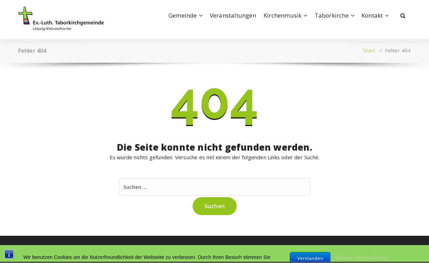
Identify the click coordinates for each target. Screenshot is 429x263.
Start (369, 50)
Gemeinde (182, 15)
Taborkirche (332, 15)
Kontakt (372, 15)
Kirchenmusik (283, 15)
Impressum (32, 249)
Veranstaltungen (233, 15)
